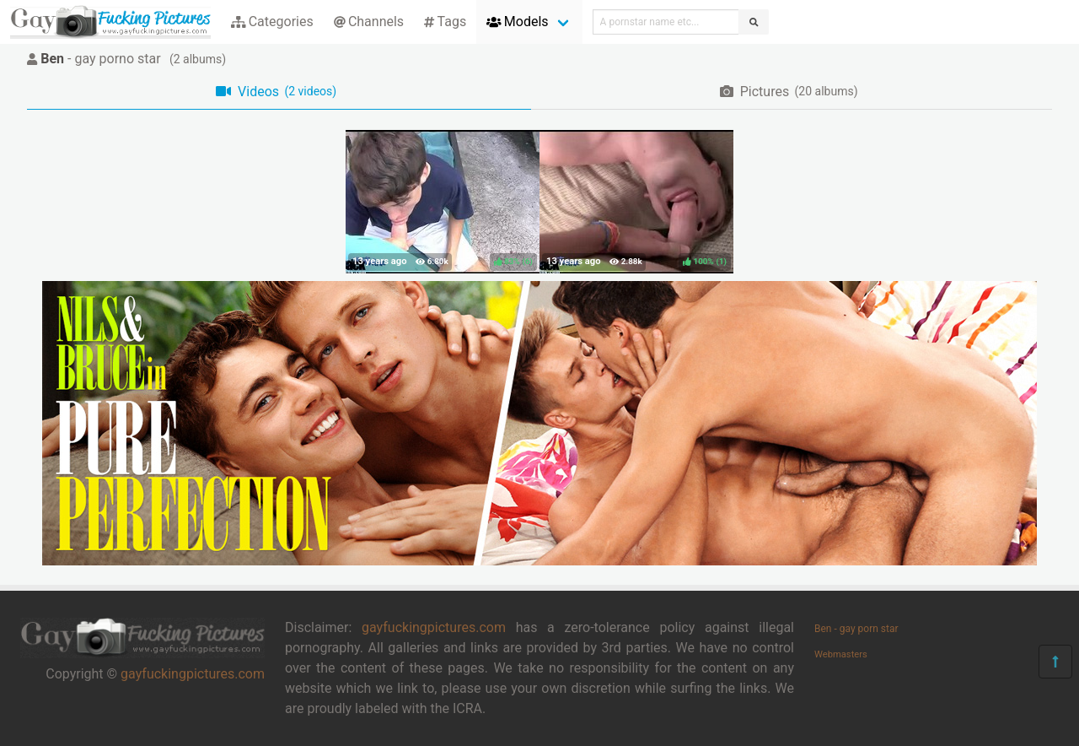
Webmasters (840, 654)
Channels (369, 22)
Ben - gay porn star (856, 629)
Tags (445, 22)
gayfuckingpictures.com (193, 674)
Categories (272, 22)
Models (517, 22)
